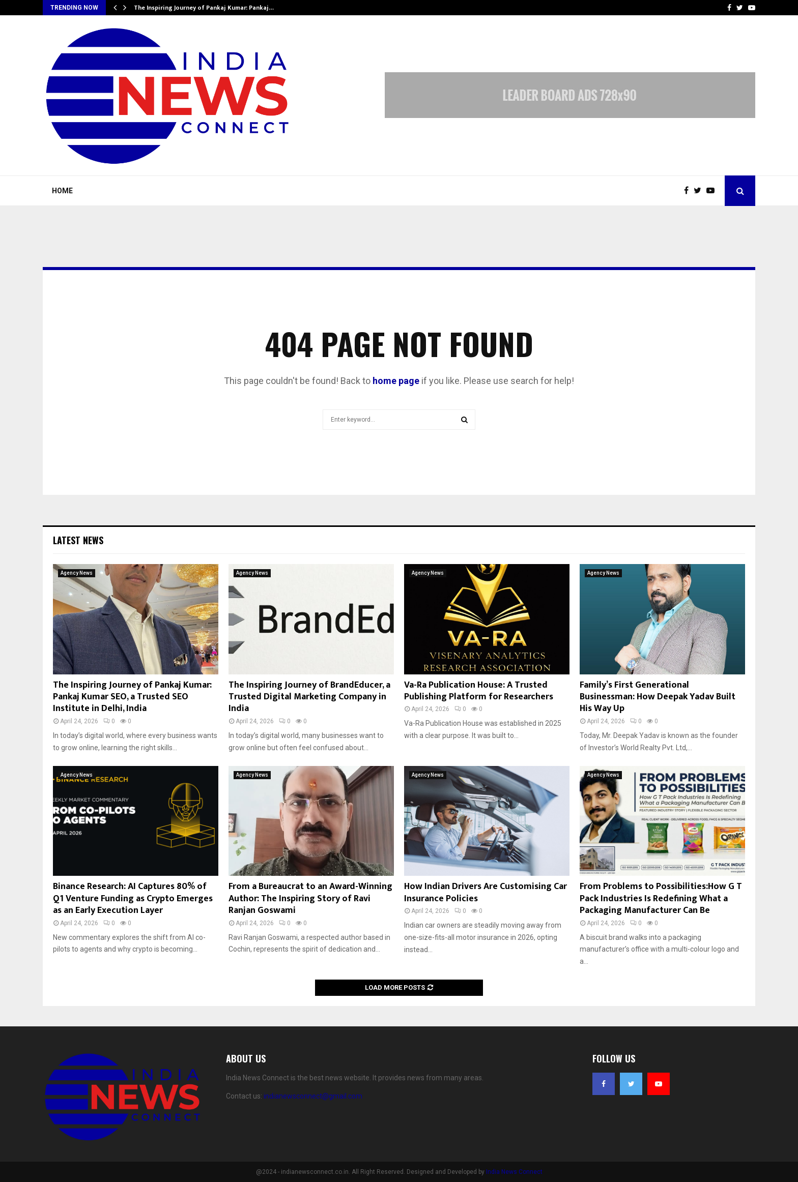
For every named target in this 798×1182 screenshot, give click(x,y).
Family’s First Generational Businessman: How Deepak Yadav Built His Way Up (657, 697)
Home (62, 191)
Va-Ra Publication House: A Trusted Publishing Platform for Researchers (478, 690)
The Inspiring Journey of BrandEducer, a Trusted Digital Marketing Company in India (309, 697)
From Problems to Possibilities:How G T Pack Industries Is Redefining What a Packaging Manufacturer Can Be (661, 898)
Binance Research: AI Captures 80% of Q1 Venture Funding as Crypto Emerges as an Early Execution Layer (133, 898)
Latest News (78, 540)
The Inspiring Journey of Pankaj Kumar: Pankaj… (204, 8)
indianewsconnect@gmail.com (313, 1096)
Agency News (77, 573)
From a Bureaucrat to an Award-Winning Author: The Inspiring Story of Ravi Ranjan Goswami (310, 898)
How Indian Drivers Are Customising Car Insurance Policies (485, 892)
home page (396, 380)
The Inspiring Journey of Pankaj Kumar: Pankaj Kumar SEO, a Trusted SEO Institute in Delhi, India (132, 697)
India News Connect (514, 1171)
